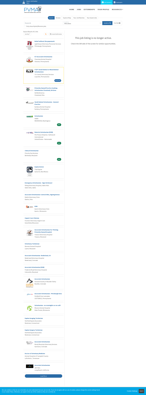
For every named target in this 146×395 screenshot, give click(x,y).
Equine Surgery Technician (33, 330)
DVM (36, 206)
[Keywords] (43, 23)
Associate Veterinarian (42, 279)
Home (71, 9)
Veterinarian (39, 116)
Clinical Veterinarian (31, 151)
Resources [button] (117, 9)
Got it (141, 391)
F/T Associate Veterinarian (43, 57)
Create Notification (56, 34)
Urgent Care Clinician (32, 218)
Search (51, 18)
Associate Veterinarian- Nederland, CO (38, 255)
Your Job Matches (79, 18)
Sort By (27, 34)
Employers (118, 2)
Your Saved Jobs (92, 18)
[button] (117, 23)
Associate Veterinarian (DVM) (34, 267)
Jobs (79, 9)
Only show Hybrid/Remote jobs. (36, 26)
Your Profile (103, 9)
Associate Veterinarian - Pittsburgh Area (48, 294)
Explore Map (67, 18)
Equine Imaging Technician (34, 318)
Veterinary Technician (32, 244)
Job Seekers (107, 2)
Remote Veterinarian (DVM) (44, 132)
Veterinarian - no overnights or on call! (48, 305)
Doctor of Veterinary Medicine (35, 353)
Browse (58, 18)
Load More (43, 376)
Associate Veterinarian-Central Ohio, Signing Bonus (42, 194)
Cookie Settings (132, 391)
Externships (89, 9)
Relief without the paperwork (45, 41)
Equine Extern (39, 167)
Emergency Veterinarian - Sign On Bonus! (38, 183)
